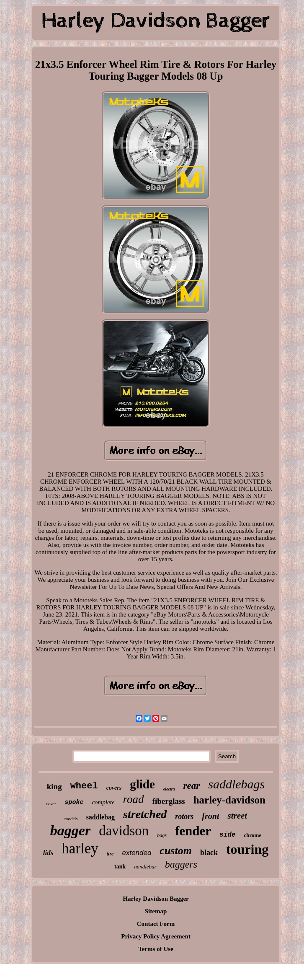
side (227, 835)
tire (110, 854)
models (71, 818)
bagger (70, 830)
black (209, 852)
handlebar (145, 866)
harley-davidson (229, 800)
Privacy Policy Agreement (156, 936)
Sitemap (156, 911)
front (210, 816)
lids (48, 853)
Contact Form (156, 923)
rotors (184, 816)
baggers (181, 864)
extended (136, 853)
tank (120, 866)
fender (193, 831)
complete (103, 802)
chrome (253, 835)
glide (142, 784)
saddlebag (100, 817)
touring (247, 849)
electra (169, 789)
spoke (73, 802)
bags (162, 835)
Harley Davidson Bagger (156, 898)
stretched (145, 814)
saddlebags (236, 784)
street (237, 816)
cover (51, 803)
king (54, 786)
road (133, 799)
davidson (124, 830)
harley (80, 848)
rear (191, 785)
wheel (84, 786)
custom (176, 851)
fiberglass (168, 801)
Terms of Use (155, 949)
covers (114, 788)
